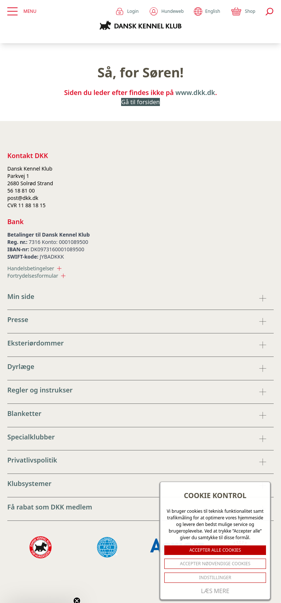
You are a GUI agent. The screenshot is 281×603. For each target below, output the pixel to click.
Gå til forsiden (140, 102)
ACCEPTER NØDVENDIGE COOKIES (215, 563)
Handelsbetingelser (34, 268)
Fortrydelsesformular (36, 275)
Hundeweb (166, 11)
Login (126, 11)
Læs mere (215, 591)
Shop (243, 11)
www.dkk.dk (195, 92)
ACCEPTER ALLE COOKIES (215, 550)
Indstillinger (215, 577)
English (207, 11)
